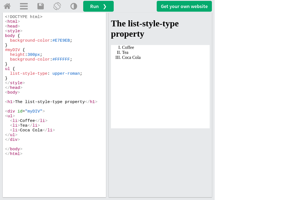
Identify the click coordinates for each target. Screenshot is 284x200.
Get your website (184, 6)
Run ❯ (98, 6)
